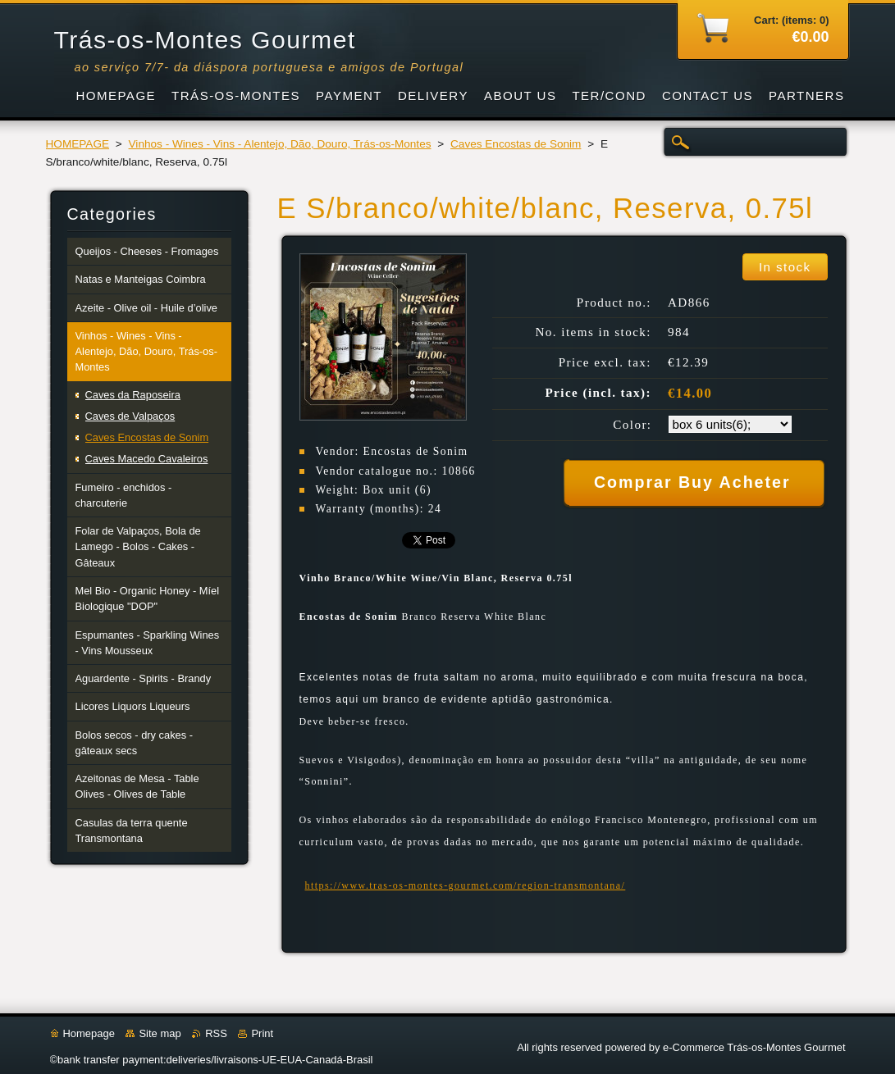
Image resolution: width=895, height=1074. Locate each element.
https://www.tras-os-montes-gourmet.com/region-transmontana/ (465, 885)
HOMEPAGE (78, 144)
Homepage (89, 1033)
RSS (216, 1033)
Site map (159, 1033)
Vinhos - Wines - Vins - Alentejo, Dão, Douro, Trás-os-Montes (280, 144)
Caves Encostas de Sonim (515, 144)
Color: (632, 424)
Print (262, 1033)
